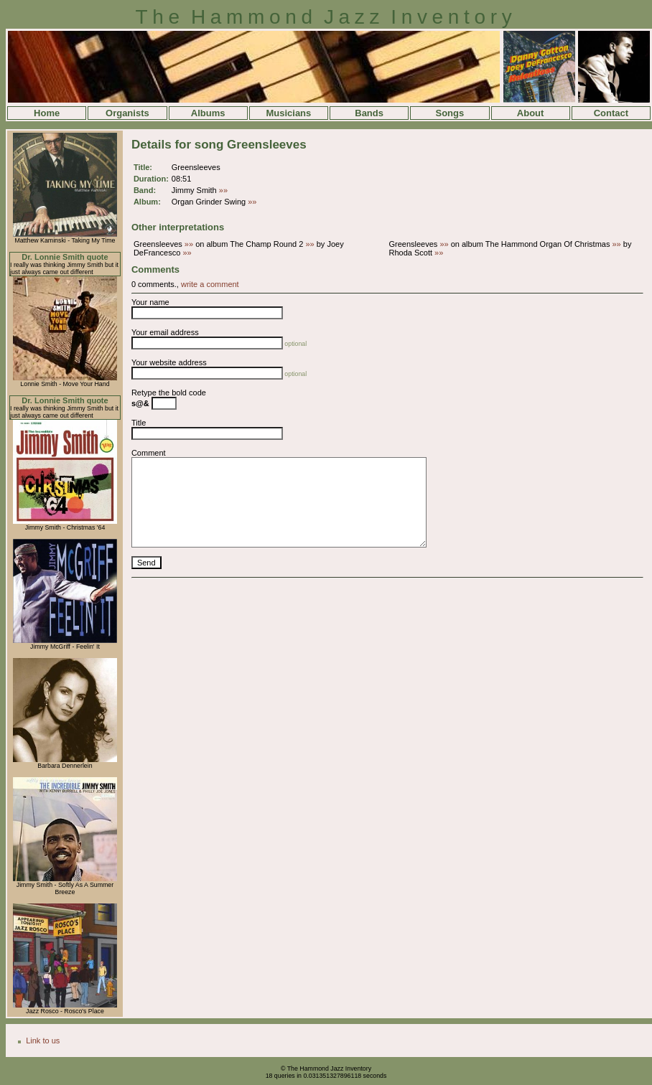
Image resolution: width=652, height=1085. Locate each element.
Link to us (43, 1040)
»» (223, 190)
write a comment (210, 284)
